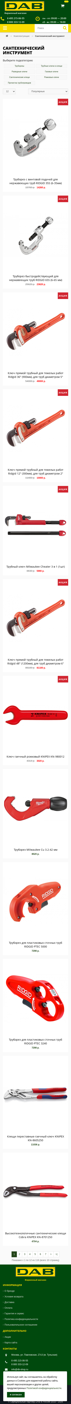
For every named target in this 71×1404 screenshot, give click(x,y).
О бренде (10, 1291)
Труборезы (19, 66)
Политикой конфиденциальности (44, 1388)
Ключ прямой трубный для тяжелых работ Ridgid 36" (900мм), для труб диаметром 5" (35, 375)
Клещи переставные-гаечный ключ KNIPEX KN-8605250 (35, 1138)
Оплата (8, 1308)
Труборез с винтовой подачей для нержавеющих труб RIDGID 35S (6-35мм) (35, 181)
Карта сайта (11, 1342)
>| (56, 1254)
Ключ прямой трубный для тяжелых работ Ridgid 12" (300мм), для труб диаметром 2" (35, 471)
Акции (8, 1337)
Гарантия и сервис (14, 1313)
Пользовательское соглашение (21, 1324)
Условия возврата (14, 1296)
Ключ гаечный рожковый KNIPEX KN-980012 (35, 756)
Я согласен (16, 1394)
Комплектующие (22, 36)
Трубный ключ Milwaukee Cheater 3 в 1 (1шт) (35, 566)
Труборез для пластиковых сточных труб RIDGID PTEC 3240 (35, 1041)
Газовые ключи (51, 72)
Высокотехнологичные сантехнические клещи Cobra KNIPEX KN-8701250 (35, 1235)
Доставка (9, 1302)
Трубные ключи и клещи (51, 66)
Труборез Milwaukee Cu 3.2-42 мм (35, 849)
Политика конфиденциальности (21, 1319)
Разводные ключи (19, 72)
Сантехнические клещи (19, 77)
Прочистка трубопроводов (19, 83)
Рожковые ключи (51, 77)
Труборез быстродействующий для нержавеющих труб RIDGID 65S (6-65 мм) (35, 278)
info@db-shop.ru (19, 1369)
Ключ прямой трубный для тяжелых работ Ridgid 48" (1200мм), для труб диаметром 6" (35, 661)
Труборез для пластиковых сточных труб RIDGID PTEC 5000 (35, 944)
